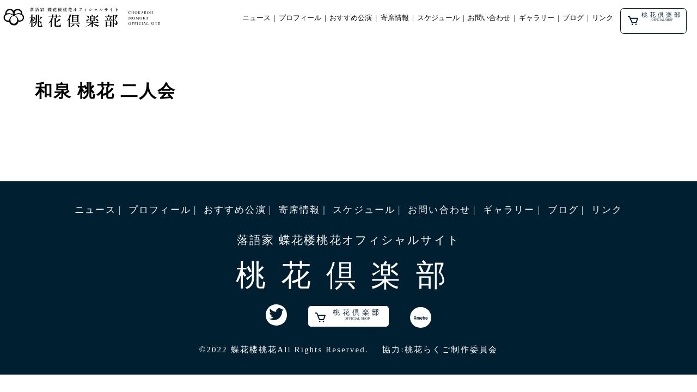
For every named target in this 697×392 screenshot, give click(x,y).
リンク (602, 18)
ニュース (256, 18)
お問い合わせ (489, 18)
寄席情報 (395, 18)
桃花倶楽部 (655, 19)
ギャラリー (536, 18)
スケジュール (438, 18)
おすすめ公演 (350, 18)
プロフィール (300, 18)
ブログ (573, 18)
